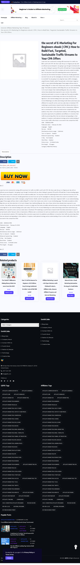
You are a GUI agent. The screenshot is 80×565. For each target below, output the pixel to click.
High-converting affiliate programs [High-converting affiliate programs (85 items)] (13, 503)
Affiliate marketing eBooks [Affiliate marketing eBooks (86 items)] (10, 425)
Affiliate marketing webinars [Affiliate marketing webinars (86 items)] (11, 489)
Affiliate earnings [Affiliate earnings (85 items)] (27, 390)
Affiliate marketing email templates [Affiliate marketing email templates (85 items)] (13, 433)
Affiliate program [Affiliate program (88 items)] (24, 496)
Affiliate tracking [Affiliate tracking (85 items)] (7, 499)
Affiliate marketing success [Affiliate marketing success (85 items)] (10, 478)
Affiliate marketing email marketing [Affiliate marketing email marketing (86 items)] (13, 429)
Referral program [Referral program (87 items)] (19, 506)
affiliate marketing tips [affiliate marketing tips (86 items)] (29, 478)
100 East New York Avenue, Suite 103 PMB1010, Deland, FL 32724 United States (19, 367)
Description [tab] (5, 152)
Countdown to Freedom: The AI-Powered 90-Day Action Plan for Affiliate (22, 534)
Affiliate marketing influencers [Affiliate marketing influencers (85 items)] (11, 440)
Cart (2, 23)
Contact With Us (7, 343)
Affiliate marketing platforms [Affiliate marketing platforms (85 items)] (11, 450)
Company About (7, 339)
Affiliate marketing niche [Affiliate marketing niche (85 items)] (9, 447)
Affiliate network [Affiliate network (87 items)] (28, 492)
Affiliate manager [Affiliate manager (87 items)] (19, 394)
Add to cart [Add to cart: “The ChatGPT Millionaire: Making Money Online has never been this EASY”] (8, 292)
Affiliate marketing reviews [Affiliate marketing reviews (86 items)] (10, 461)
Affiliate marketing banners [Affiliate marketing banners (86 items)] (10, 401)
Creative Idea (6, 356)
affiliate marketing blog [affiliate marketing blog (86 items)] (9, 404)
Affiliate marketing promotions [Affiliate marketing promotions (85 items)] (11, 457)
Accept (9, 558)
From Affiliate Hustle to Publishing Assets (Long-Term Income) (37, 2)
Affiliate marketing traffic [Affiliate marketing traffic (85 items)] (10, 485)
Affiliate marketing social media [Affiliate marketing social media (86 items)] (11, 471)
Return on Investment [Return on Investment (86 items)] (9, 510)
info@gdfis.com (6, 374)
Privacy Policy (28, 552)
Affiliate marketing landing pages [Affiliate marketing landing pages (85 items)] (12, 443)
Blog (26, 17)
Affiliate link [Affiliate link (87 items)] (6, 394)
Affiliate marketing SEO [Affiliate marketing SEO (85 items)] (9, 468)
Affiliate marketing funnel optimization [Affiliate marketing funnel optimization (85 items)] (14, 436)
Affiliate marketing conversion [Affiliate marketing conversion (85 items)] (11, 415)
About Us (34, 17)
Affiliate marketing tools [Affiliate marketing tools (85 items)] (10, 482)
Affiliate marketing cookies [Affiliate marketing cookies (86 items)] (10, 418)
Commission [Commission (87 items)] (20, 499)
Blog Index (5, 336)
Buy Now (70, 295)
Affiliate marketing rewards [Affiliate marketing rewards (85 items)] (10, 464)
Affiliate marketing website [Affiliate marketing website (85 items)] (10, 492)
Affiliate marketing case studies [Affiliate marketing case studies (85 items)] (11, 408)
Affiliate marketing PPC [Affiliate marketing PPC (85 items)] (9, 454)
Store (42, 17)
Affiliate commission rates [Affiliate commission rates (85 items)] (10, 390)
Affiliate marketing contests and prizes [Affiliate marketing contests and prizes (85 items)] (14, 411)
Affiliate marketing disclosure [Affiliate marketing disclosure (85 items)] (11, 422)
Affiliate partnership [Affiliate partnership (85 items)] (8, 496)
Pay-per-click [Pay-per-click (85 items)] (6, 506)
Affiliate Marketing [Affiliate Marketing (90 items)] (23, 397)
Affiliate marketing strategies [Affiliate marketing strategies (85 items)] (11, 475)
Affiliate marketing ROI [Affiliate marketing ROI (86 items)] (30, 464)
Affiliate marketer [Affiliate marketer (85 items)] (8, 397)
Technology (5, 353)
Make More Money (52, 146)
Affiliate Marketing (16, 17)
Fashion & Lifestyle (7, 349)
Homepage (4, 17)
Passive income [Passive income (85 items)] (31, 503)
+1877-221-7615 (6, 371)
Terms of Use (9, 554)
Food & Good (6, 346)
